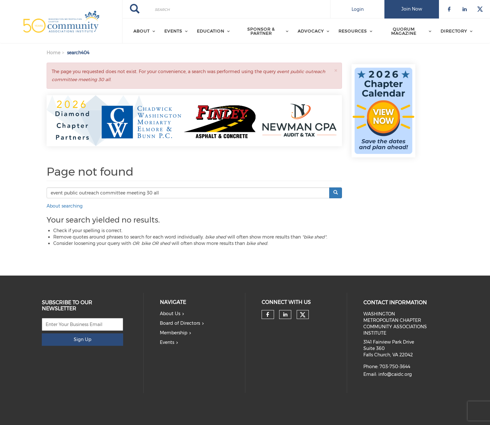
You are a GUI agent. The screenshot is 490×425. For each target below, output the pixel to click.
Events (167, 342)
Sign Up (82, 339)
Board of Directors (180, 323)
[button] (335, 70)
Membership (173, 333)
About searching (65, 206)
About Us (170, 313)
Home (53, 53)
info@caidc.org (395, 374)
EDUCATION (210, 31)
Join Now (411, 9)
